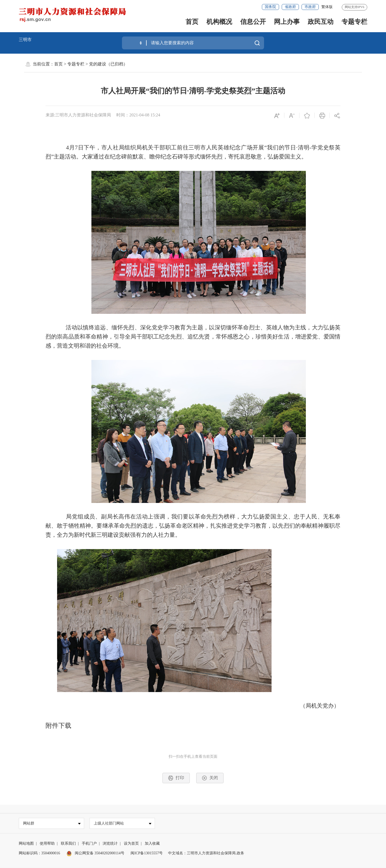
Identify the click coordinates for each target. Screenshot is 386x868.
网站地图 (26, 844)
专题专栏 (354, 21)
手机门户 (89, 844)
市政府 (310, 7)
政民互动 (320, 21)
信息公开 (253, 21)
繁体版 (327, 7)
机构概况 (219, 21)
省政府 (290, 7)
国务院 (270, 7)
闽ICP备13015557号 (147, 853)
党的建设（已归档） (108, 64)
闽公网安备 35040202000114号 (95, 853)
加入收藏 (152, 844)
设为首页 (131, 844)
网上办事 (287, 21)
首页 (191, 21)
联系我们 (68, 844)
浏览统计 (110, 844)
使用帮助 (47, 844)
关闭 (210, 778)
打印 (176, 778)
